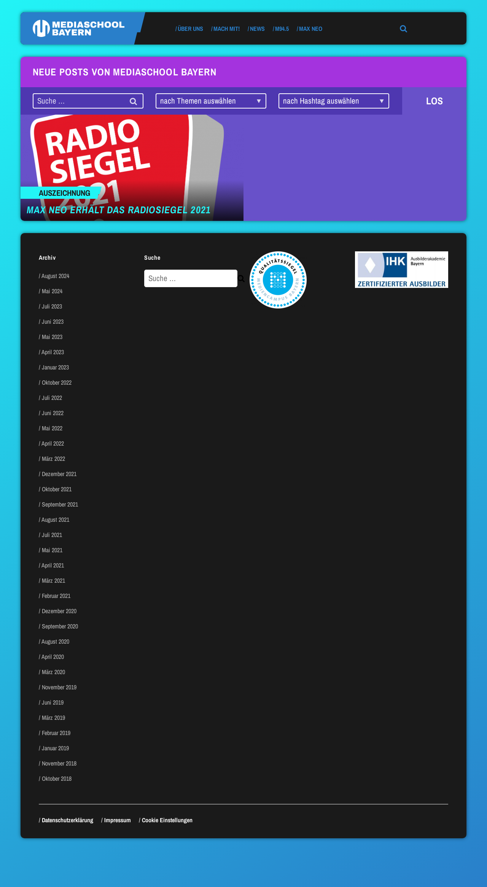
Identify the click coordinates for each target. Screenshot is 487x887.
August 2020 (55, 641)
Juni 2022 (53, 413)
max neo (310, 28)
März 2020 (53, 672)
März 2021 (53, 580)
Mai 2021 (52, 550)
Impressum (117, 820)
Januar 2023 (55, 367)
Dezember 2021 (59, 474)
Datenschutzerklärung (67, 820)
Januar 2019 (55, 748)
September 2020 (60, 626)
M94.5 (282, 28)
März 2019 (53, 717)
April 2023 (52, 352)
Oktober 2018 (57, 778)
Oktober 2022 (57, 382)
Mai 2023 (52, 336)
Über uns (190, 28)
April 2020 (52, 656)
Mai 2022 (52, 428)
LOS (434, 100)
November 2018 (59, 763)
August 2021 (55, 519)
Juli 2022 (52, 397)
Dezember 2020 (59, 611)
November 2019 (59, 687)
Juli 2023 (52, 306)
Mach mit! (226, 28)
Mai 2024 (52, 291)
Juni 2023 (53, 321)
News (257, 28)
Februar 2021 (56, 595)
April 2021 (52, 565)
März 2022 (53, 458)
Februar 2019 (56, 733)
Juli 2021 (52, 535)
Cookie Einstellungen (167, 820)
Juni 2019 (53, 702)
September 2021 (60, 504)
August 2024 (55, 276)
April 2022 (52, 443)
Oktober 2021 (57, 489)
